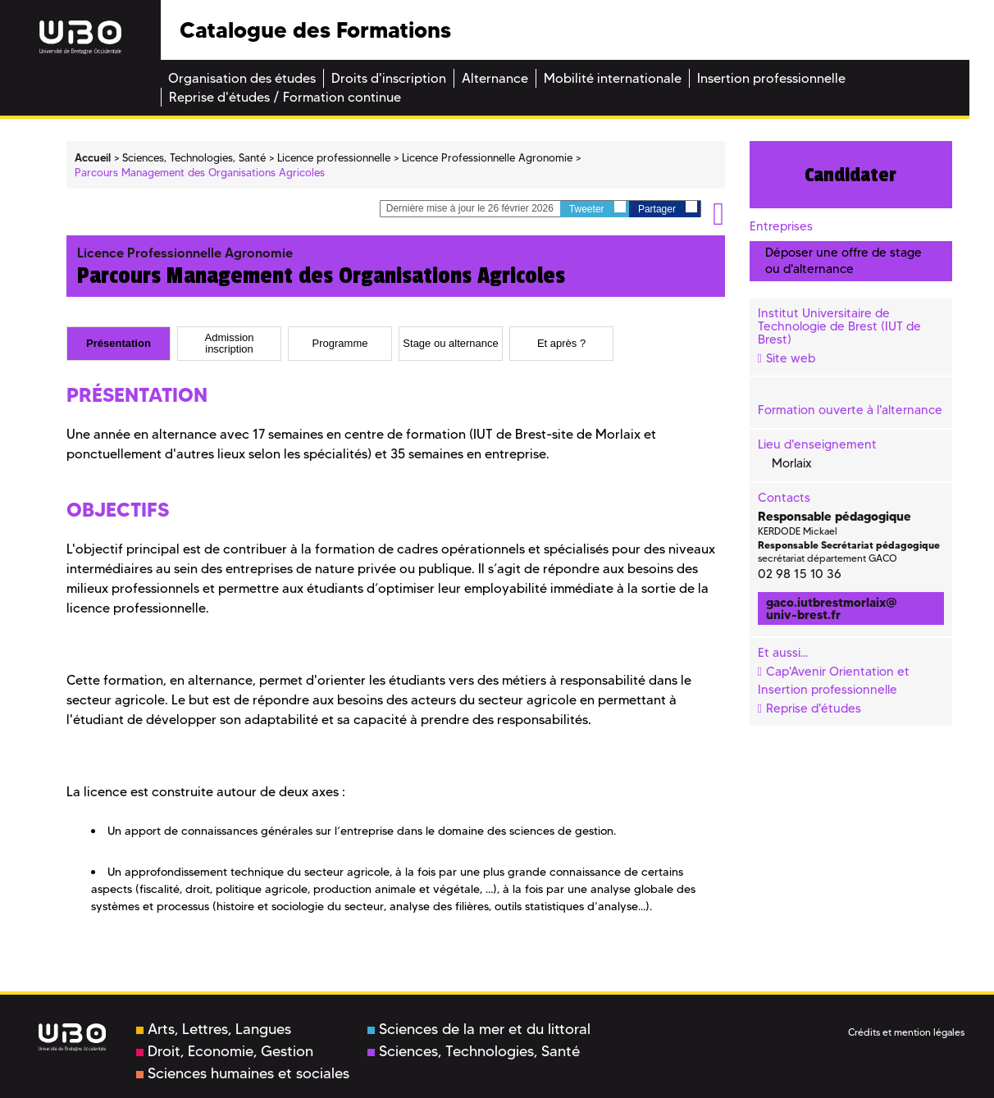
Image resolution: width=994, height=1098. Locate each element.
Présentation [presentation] (118, 343)
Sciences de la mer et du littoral (478, 1029)
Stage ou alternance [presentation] (450, 343)
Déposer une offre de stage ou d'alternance (843, 260)
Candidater (850, 174)
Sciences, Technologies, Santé (473, 1051)
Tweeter (597, 208)
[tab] (118, 343)
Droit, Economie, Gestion (224, 1051)
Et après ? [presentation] (561, 343)
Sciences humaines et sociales (242, 1073)
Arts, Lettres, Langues (213, 1029)
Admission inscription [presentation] (229, 342)
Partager (667, 208)
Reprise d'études (813, 708)
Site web (790, 358)
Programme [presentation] (340, 343)
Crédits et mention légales (906, 1032)
